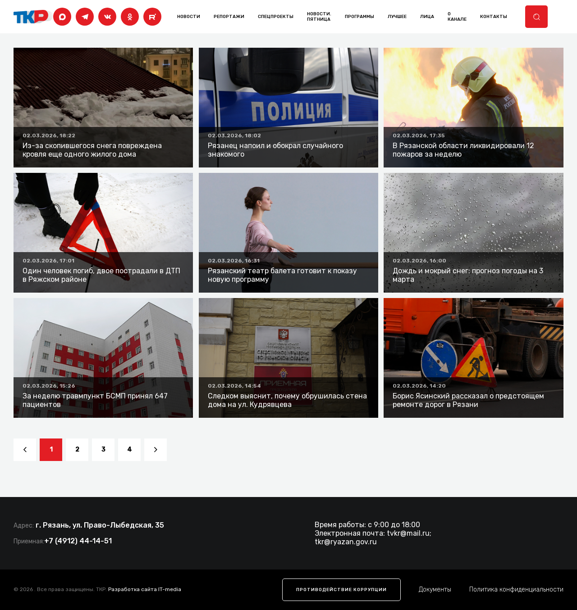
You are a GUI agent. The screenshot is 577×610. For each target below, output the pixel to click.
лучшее (397, 16)
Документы (435, 589)
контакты (493, 16)
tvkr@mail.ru (408, 533)
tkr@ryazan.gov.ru (346, 542)
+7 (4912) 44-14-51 (78, 541)
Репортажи (229, 16)
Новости (188, 16)
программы (359, 16)
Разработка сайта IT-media (144, 589)
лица (427, 16)
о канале (457, 16)
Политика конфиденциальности (516, 589)
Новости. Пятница (319, 16)
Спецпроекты (275, 16)
